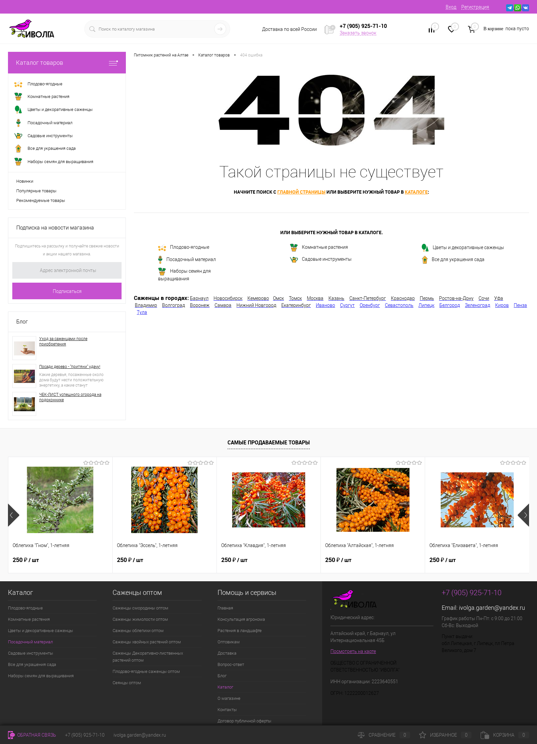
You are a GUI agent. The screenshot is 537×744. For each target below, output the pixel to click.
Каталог (225, 687)
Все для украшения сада (453, 260)
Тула (142, 312)
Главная (225, 607)
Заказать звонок (358, 33)
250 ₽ (26, 559)
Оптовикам (229, 641)
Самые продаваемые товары (268, 442)
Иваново (325, 305)
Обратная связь (32, 735)
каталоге (416, 192)
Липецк (426, 305)
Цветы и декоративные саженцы (463, 248)
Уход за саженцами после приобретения (63, 341)
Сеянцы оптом (127, 682)
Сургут (347, 305)
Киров (502, 305)
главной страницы (301, 192)
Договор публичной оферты (244, 720)
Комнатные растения (319, 247)
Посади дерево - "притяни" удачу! (69, 366)
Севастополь (399, 305)
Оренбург (370, 305)
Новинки (24, 181)
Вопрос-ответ (231, 664)
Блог (22, 322)
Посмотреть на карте (353, 651)
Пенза (520, 305)
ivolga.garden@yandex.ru (492, 607)
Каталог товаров (67, 62)
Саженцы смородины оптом (140, 607)
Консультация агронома (241, 619)
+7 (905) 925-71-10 (85, 735)
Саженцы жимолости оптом (140, 619)
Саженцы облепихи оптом (138, 630)
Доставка (227, 653)
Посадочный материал (187, 260)
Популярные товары (36, 190)
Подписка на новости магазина (55, 228)
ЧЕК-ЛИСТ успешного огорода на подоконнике (70, 397)
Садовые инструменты (321, 259)
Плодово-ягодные (183, 247)
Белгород (449, 305)
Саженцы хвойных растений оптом (147, 641)
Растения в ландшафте (240, 630)
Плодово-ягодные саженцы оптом (146, 671)
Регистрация (475, 7)
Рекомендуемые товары (40, 200)
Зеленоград (477, 305)
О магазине (229, 698)
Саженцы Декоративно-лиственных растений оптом (148, 657)
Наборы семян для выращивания (184, 274)
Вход (451, 7)
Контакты (227, 709)
